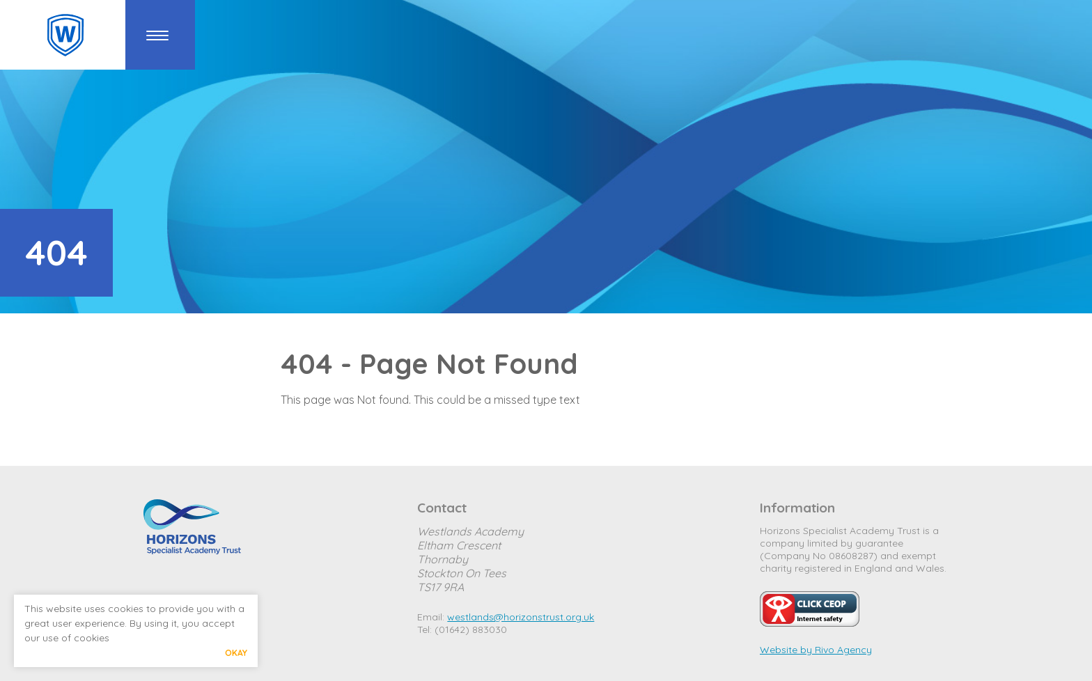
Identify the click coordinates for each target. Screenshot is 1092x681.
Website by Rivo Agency (816, 649)
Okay (236, 653)
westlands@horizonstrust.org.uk (520, 617)
